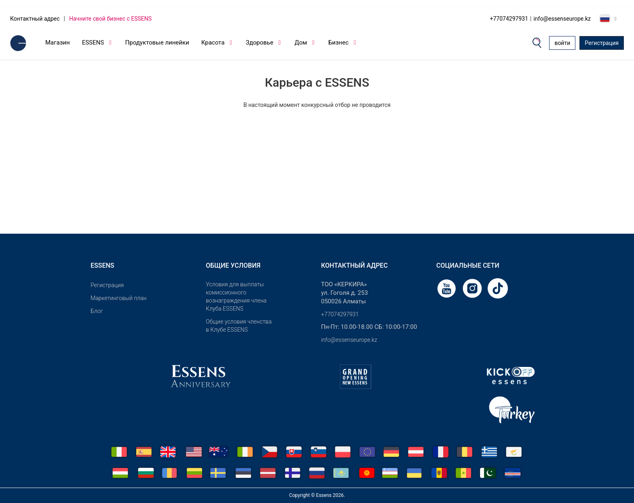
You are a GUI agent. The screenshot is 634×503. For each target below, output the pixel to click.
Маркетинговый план (118, 298)
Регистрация (602, 43)
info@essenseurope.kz (562, 18)
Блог (97, 311)
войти (562, 43)
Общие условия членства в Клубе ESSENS (239, 325)
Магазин (57, 42)
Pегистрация (107, 285)
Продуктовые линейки (157, 42)
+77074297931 (509, 18)
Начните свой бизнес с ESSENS (110, 18)
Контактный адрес (35, 18)
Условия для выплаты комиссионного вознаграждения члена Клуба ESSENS (236, 296)
